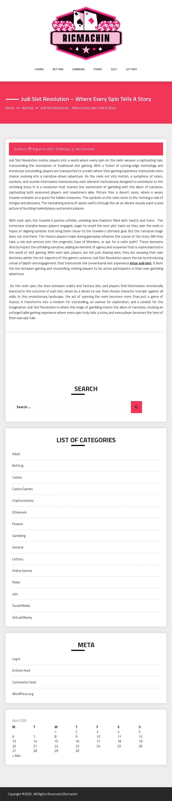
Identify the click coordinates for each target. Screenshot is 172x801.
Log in (16, 658)
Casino (39, 69)
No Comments (85, 149)
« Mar (16, 755)
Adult (16, 454)
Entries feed (21, 670)
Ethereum (19, 512)
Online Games (22, 570)
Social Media (21, 605)
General (17, 547)
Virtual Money (22, 617)
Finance (17, 523)
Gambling (78, 69)
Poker (98, 69)
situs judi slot (140, 263)
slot (114, 69)
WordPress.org (22, 693)
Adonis (21, 149)
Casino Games (22, 488)
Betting (58, 69)
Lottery (131, 69)
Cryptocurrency (23, 500)
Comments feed (24, 682)
